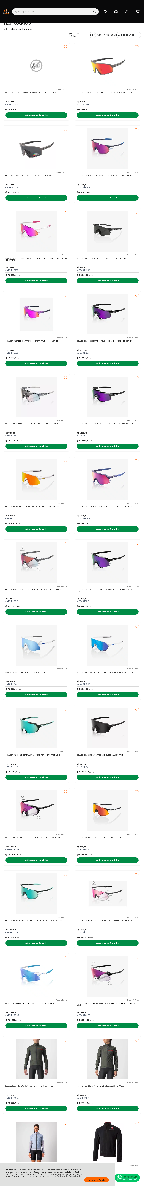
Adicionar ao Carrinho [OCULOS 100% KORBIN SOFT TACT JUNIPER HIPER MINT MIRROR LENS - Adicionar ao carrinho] (72, 539)
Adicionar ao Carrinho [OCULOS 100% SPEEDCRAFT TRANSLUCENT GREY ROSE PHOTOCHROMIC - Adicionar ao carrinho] (119, 285)
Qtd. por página (73, 35)
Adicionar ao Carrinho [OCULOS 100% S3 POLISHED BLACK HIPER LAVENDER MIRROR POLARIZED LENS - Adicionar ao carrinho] (72, 454)
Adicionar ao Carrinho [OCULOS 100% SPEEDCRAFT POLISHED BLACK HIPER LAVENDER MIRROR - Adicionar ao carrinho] (24, 370)
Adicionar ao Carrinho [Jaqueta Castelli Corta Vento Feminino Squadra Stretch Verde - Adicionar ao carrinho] (72, 792)
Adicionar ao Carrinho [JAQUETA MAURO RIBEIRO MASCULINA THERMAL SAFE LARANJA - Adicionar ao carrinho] (119, 961)
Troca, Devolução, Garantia (46, 1120)
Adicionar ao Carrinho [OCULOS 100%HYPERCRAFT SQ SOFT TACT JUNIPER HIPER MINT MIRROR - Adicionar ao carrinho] (119, 623)
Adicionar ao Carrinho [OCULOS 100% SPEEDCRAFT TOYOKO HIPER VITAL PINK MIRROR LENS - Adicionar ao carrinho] (24, 285)
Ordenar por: (106, 35)
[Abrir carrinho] (137, 5)
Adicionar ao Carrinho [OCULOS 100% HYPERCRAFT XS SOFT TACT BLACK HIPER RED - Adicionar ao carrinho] (72, 623)
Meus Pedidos (72, 1120)
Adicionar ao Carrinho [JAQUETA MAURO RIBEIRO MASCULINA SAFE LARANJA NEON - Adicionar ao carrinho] (24, 1045)
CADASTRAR (128, 1088)
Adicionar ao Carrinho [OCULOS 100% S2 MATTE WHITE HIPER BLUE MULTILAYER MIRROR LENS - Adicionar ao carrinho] (24, 539)
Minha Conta (72, 1123)
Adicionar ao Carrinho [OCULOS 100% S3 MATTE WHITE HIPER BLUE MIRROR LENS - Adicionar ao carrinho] (119, 454)
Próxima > (98, 1060)
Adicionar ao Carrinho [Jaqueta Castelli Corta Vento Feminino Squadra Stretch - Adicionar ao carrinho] (72, 961)
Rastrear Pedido (73, 1127)
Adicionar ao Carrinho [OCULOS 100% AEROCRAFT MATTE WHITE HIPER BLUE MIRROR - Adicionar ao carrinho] (72, 707)
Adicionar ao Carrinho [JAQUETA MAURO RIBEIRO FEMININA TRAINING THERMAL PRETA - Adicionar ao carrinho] (119, 1045)
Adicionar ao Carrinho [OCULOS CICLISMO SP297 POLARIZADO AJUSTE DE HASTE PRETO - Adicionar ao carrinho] (24, 117)
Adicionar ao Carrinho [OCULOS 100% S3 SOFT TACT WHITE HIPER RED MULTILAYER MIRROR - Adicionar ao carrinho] (72, 370)
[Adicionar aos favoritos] (41, 46)
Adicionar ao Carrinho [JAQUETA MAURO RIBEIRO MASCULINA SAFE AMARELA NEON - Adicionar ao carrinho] (72, 1045)
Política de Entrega (13, 1123)
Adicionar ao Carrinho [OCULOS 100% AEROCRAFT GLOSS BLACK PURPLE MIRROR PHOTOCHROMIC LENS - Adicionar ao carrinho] (119, 707)
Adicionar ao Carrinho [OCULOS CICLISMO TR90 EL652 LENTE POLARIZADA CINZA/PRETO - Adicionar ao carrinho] (119, 117)
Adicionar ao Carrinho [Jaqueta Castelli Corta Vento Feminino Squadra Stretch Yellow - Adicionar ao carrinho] (24, 961)
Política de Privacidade (69, 1176)
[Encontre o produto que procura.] (78, 5)
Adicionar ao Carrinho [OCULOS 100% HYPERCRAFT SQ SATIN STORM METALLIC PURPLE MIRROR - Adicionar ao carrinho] (24, 201)
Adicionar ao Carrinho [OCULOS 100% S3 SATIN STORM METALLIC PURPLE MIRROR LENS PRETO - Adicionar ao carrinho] (119, 370)
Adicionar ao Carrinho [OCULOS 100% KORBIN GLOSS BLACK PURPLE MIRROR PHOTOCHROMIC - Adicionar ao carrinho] (24, 623)
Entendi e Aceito (96, 1180)
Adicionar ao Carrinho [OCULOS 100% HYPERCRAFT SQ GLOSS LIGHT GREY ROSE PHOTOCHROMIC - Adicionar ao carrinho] (24, 707)
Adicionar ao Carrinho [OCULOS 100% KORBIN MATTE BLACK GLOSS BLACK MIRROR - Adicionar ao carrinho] (119, 539)
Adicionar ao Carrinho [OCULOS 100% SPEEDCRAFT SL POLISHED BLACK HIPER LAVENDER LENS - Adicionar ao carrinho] (72, 285)
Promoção (112, 891)
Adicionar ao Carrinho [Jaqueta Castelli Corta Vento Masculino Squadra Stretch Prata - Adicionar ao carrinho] (72, 876)
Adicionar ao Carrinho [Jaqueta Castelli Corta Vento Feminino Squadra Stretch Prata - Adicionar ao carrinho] (119, 792)
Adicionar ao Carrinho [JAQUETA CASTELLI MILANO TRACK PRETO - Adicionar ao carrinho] (24, 876)
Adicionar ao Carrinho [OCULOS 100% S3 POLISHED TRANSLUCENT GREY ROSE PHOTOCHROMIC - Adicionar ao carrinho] (24, 454)
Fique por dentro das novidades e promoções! (23, 1089)
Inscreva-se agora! (16, 1086)
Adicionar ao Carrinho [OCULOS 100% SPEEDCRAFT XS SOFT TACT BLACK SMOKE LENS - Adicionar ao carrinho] (119, 201)
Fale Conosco (10, 1127)
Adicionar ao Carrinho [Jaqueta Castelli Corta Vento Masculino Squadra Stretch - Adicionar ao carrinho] (119, 876)
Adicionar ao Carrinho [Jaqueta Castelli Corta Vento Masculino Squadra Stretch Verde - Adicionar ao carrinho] (24, 792)
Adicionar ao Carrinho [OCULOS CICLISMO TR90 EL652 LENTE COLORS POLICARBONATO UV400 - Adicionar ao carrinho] (72, 117)
